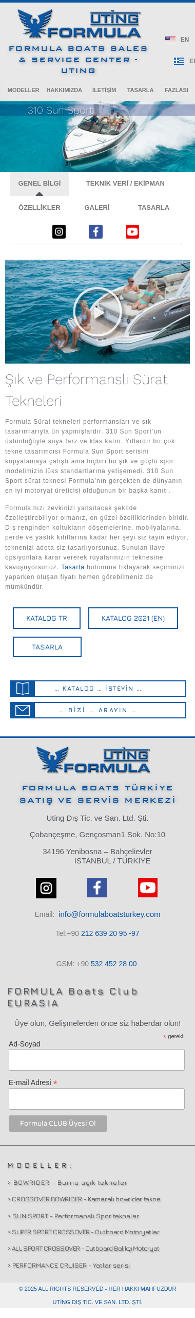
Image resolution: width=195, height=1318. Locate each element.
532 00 (114, 964)
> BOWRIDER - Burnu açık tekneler (67, 1182)
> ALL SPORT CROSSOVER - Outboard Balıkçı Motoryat (83, 1248)
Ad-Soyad (24, 1044)
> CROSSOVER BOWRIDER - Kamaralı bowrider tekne (83, 1199)
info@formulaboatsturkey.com (109, 914)
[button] (23, 90)
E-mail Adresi (33, 1082)
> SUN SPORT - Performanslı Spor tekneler (73, 1216)
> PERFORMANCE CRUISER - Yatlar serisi (68, 1265)
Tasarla (73, 567)
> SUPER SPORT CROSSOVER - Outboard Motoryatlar (83, 1231)
